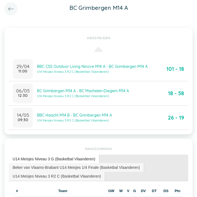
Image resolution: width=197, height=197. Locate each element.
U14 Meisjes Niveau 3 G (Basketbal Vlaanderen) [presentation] (54, 159)
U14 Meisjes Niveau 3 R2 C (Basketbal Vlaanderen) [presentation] (57, 176)
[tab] (54, 159)
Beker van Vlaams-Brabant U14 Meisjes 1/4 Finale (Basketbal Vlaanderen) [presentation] (76, 167)
